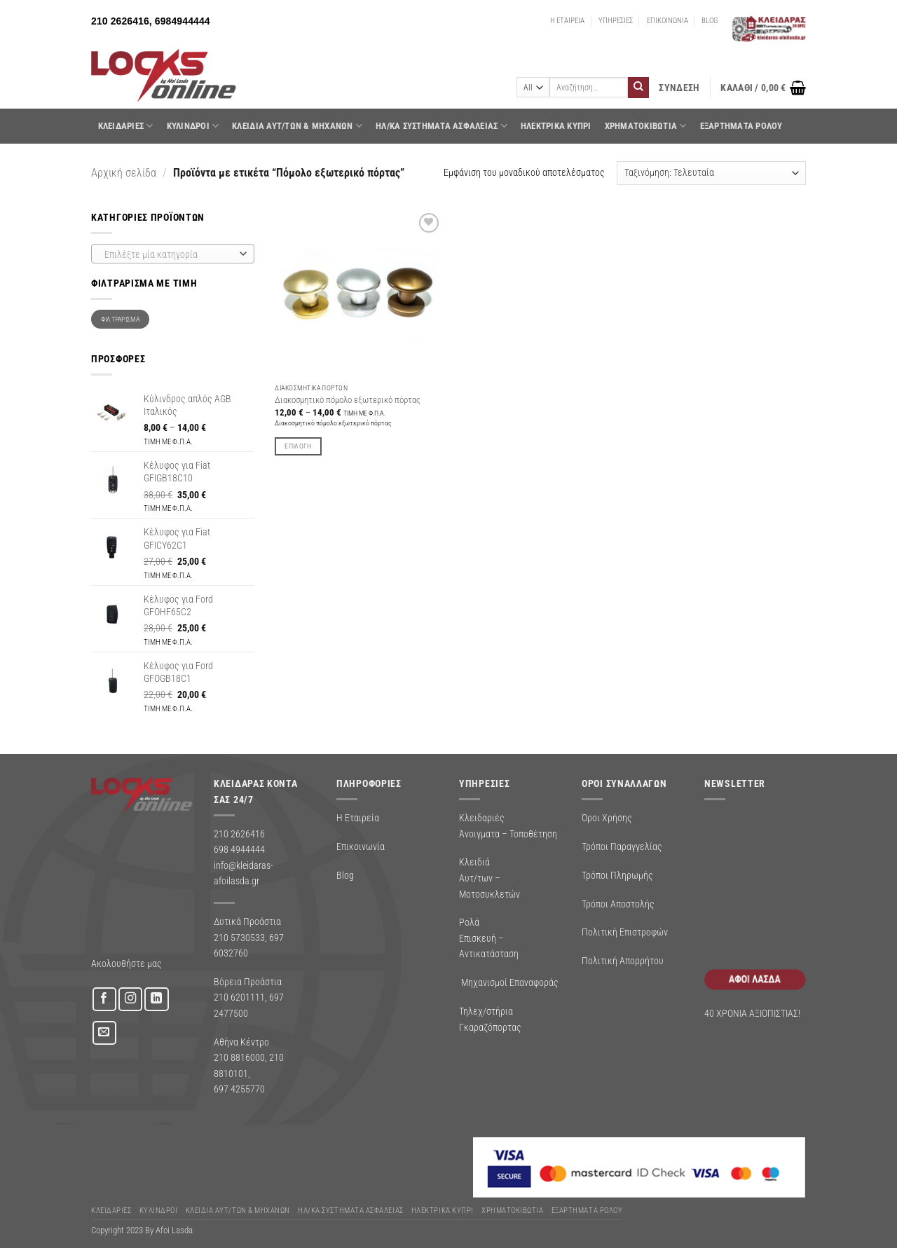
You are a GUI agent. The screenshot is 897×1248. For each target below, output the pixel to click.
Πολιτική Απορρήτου (623, 960)
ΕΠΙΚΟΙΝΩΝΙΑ (667, 20)
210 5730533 (239, 937)
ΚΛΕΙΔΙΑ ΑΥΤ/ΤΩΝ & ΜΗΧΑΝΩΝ (297, 125)
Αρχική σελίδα (123, 172)
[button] (679, 88)
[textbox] (169, 254)
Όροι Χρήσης (607, 817)
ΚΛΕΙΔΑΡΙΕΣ (125, 125)
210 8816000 (239, 1057)
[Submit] (638, 87)
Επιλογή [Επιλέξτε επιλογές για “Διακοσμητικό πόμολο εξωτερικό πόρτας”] (298, 446)
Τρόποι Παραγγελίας (622, 846)
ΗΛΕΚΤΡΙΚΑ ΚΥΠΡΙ (556, 126)
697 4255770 (239, 1089)
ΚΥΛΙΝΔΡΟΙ (193, 125)
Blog (345, 875)
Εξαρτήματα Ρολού (741, 126)
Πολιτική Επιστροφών (625, 932)
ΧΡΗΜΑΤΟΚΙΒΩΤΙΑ (646, 125)
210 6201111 (239, 997)
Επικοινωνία (360, 846)
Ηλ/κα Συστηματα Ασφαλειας (441, 125)
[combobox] (172, 253)
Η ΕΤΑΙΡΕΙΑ (567, 20)
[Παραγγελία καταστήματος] (711, 173)
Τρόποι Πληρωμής (617, 875)
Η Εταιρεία (357, 817)
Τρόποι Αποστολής (618, 904)
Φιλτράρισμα (120, 319)
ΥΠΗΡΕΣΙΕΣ (615, 20)
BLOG (709, 20)
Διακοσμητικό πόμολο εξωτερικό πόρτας (347, 400)
